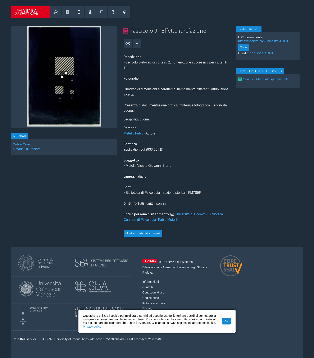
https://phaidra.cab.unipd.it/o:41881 (263, 41)
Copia (243, 47)
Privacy (147, 308)
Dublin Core (21, 144)
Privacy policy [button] (92, 326)
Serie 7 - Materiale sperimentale (266, 79)
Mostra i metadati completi (142, 233)
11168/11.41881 (261, 53)
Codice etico (150, 298)
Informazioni (150, 281)
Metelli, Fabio (134, 133)
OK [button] (226, 321)
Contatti (147, 287)
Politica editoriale (153, 303)
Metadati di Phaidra (27, 149)
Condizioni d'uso (153, 292)
